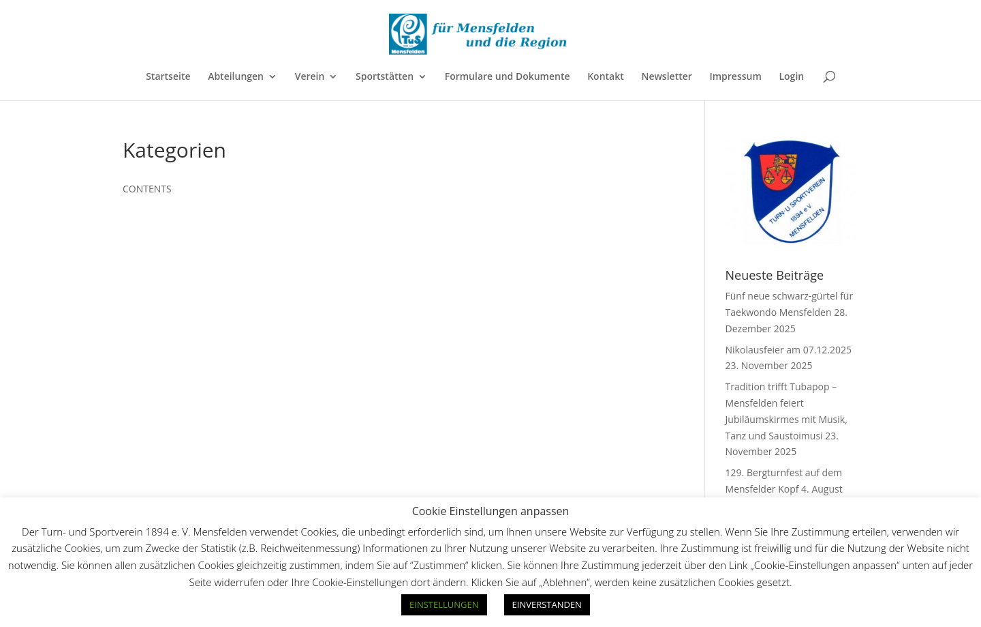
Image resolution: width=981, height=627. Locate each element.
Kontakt (605, 77)
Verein (310, 77)
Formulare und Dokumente (507, 77)
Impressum (735, 77)
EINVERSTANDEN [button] (547, 604)
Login (791, 77)
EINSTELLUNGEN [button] (443, 604)
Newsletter (666, 77)
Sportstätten (385, 77)
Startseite (168, 77)
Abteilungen (236, 77)
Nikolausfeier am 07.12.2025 (789, 349)
